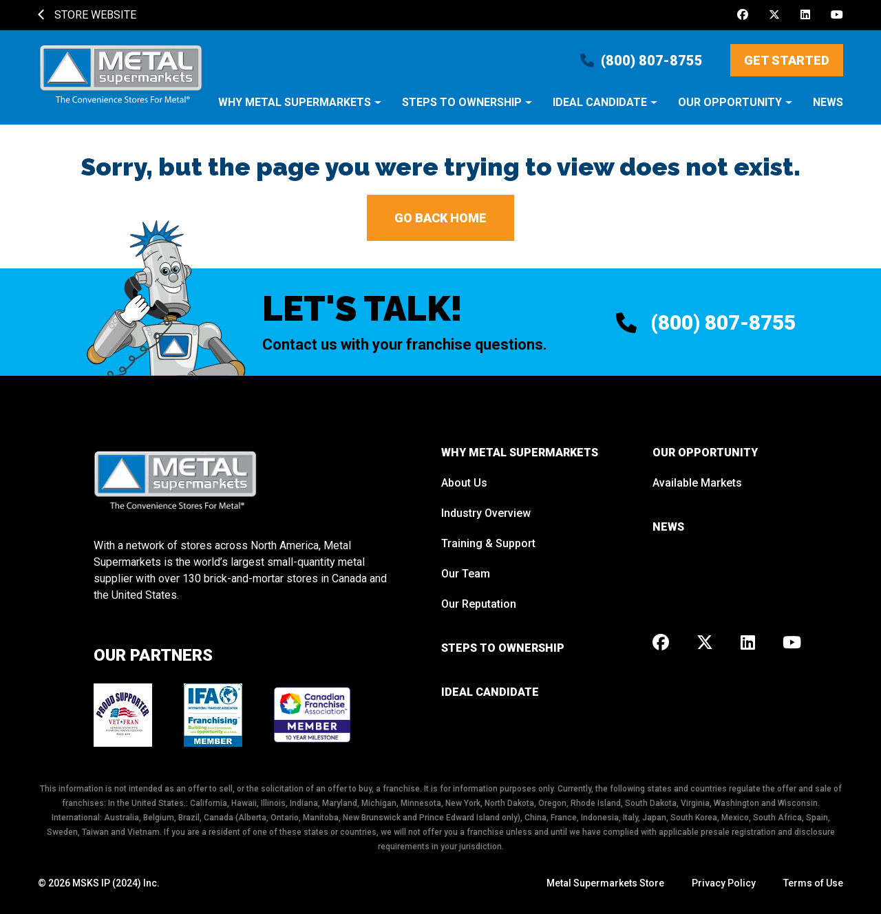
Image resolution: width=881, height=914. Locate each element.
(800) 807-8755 (641, 60)
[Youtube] (837, 15)
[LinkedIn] (805, 15)
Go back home (440, 218)
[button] (299, 109)
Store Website (87, 14)
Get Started (786, 60)
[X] (774, 15)
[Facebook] (742, 15)
